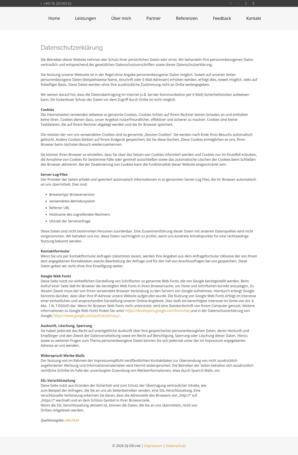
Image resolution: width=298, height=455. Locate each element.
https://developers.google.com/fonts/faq (157, 310)
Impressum (153, 445)
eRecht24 (72, 420)
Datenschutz (176, 445)
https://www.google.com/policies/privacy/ (87, 315)
